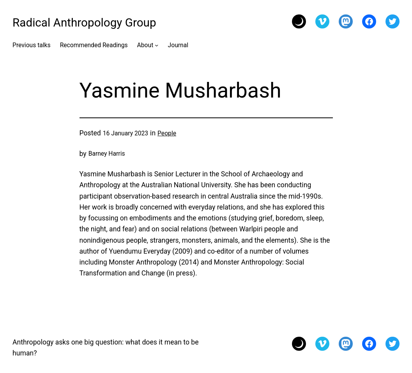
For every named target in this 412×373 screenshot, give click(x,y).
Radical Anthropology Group (84, 22)
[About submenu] (156, 44)
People (166, 133)
